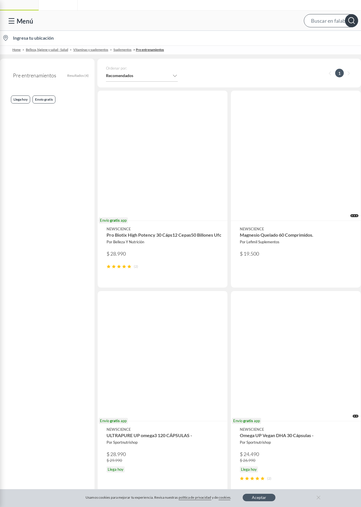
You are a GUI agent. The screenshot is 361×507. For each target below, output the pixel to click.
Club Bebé (213, 337)
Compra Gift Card (27, 410)
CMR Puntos (215, 318)
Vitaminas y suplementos (90, 49)
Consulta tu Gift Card (30, 401)
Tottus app (310, 410)
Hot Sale (115, 383)
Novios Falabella (219, 328)
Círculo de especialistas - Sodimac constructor (234, 349)
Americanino (119, 401)
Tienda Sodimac (315, 346)
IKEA (305, 364)
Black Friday (119, 364)
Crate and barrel (122, 392)
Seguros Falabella (316, 383)
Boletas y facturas (27, 346)
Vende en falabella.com (251, 38)
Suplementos (122, 49)
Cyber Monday (121, 355)
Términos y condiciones (128, 448)
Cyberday (116, 374)
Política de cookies (176, 448)
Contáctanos (22, 318)
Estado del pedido (27, 355)
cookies (224, 497)
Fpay (305, 392)
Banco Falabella (315, 374)
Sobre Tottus (312, 337)
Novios (329, 38)
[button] (179, 20)
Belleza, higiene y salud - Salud (47, 49)
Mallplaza (309, 401)
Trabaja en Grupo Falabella (132, 346)
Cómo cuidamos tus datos (34, 392)
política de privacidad (195, 497)
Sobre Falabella (314, 318)
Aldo (112, 410)
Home (16, 49)
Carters (114, 420)
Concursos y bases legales (34, 364)
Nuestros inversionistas (129, 328)
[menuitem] (293, 38)
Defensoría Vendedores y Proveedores (45, 383)
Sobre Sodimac (314, 328)
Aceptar (259, 497)
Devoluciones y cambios (33, 337)
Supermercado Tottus (320, 355)
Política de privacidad (223, 448)
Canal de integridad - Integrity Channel (45, 374)
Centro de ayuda (26, 328)
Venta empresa (121, 337)
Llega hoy (15, 137)
